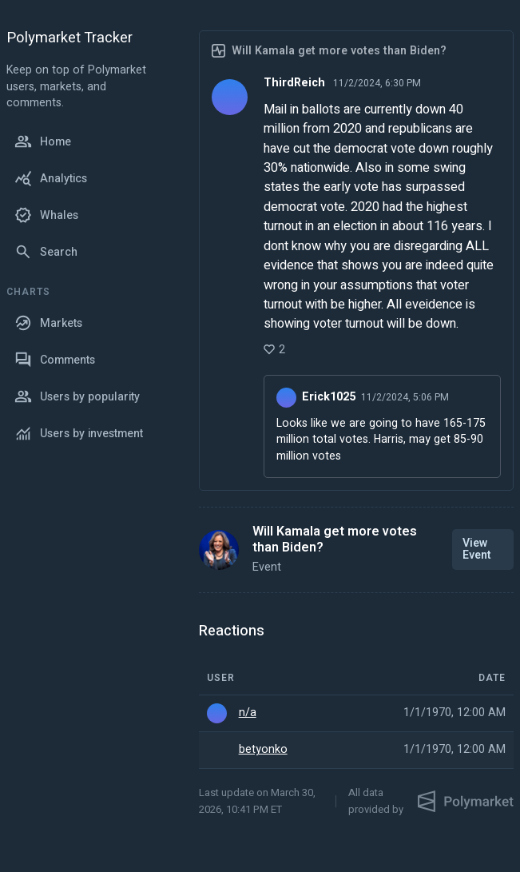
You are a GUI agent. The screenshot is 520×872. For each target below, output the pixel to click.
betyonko (263, 750)
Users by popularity (77, 396)
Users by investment (78, 433)
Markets (48, 323)
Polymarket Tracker (69, 38)
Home (42, 141)
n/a (247, 713)
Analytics (50, 178)
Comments (54, 359)
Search (45, 252)
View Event (476, 549)
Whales (46, 215)
